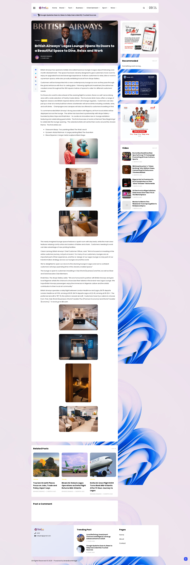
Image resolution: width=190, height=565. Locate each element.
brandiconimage (70, 561)
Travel (44, 40)
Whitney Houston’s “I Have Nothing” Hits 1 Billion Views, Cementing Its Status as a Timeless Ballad (143, 169)
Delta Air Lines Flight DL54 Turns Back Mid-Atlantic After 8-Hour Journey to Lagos (102, 487)
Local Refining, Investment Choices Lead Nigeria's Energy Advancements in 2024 (98, 537)
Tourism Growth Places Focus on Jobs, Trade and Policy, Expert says (45, 485)
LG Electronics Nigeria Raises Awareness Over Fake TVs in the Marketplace (143, 193)
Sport (104, 8)
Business (79, 8)
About (121, 539)
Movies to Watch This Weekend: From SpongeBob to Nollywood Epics (144, 204)
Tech (70, 8)
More (113, 8)
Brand (61, 8)
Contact (122, 543)
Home (54, 8)
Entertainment (92, 8)
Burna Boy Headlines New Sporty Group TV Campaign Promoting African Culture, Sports (143, 156)
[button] (35, 89)
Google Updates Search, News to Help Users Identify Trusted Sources (68, 15)
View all (113, 448)
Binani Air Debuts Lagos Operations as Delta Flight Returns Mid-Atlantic (74, 485)
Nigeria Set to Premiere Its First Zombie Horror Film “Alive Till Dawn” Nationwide (143, 181)
